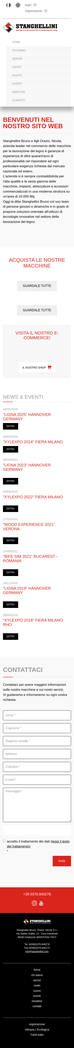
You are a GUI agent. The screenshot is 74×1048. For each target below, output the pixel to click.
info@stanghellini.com (37, 951)
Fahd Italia (37, 1034)
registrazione (36, 10)
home (37, 969)
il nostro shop (37, 367)
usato (16, 67)
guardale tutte (37, 286)
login (31, 5)
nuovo (17, 75)
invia (62, 861)
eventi (17, 83)
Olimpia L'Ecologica (37, 1029)
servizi (17, 58)
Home (16, 42)
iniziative (18, 92)
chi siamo (19, 50)
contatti (18, 100)
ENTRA (11, 426)
